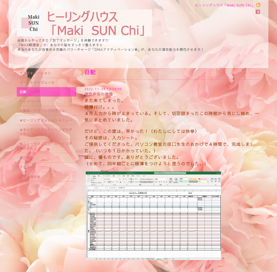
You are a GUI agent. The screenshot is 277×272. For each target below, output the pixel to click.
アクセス (26, 167)
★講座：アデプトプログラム (42, 111)
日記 (23, 92)
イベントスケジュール (37, 82)
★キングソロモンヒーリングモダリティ (45, 131)
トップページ (30, 101)
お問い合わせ (30, 176)
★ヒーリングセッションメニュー (45, 120)
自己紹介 (26, 158)
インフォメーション (35, 73)
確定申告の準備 (98, 94)
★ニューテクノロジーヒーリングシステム (45, 146)
